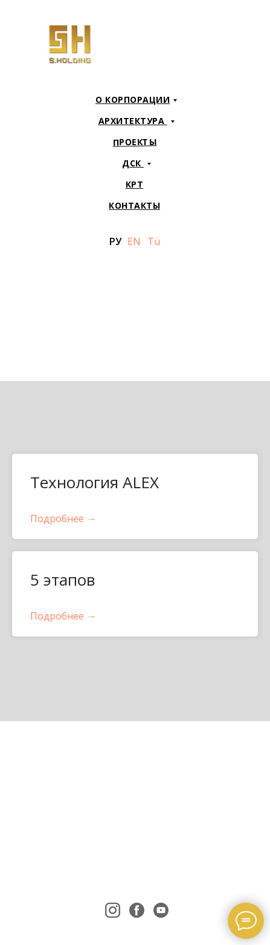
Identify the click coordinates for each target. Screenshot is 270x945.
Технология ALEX (94, 482)
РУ (115, 241)
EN (134, 241)
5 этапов (62, 579)
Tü (153, 241)
